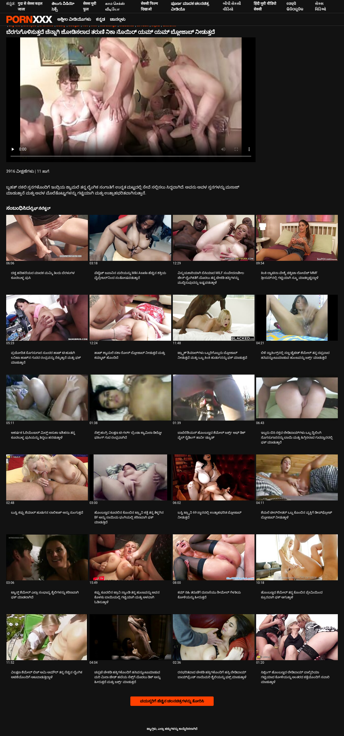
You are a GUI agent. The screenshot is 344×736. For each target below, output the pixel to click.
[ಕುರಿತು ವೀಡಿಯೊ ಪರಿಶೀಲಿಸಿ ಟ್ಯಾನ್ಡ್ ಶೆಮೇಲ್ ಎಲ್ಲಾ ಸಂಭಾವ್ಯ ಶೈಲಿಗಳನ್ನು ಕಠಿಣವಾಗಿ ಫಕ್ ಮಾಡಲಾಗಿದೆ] (47, 557)
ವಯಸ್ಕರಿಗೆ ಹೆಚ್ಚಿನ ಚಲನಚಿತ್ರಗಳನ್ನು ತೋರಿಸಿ (172, 701)
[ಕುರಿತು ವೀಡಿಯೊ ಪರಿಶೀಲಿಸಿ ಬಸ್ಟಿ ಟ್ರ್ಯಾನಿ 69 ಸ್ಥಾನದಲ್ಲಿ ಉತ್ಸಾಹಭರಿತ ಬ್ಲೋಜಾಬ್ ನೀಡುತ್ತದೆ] (214, 477)
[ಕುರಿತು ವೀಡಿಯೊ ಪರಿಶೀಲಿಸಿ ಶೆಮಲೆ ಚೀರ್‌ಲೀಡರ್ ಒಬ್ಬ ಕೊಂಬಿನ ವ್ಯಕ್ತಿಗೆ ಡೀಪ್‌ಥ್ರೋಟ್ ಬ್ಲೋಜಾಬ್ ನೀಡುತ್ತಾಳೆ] (297, 477)
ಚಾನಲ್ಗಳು (118, 19)
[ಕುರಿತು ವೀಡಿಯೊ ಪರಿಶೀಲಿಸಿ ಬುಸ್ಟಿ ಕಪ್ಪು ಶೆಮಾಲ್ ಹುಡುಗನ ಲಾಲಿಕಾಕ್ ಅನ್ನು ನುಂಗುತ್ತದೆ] (47, 477)
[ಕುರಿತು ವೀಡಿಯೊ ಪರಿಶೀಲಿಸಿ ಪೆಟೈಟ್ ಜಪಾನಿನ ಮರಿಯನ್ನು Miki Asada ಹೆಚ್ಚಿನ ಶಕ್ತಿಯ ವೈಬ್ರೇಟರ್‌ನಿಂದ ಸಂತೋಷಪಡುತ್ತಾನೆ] (130, 238)
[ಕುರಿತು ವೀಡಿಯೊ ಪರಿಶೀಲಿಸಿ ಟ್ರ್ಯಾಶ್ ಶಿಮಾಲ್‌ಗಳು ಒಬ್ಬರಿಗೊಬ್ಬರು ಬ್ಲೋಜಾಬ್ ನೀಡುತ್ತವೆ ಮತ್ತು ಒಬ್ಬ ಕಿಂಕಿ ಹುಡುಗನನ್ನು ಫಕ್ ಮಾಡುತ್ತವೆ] (214, 318)
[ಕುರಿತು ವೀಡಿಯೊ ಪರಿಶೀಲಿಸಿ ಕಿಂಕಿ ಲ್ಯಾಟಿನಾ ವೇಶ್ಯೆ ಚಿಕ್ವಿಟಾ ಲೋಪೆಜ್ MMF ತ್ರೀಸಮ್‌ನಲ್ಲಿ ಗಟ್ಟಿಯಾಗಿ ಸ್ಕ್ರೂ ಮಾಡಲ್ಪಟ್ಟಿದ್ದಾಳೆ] (297, 238)
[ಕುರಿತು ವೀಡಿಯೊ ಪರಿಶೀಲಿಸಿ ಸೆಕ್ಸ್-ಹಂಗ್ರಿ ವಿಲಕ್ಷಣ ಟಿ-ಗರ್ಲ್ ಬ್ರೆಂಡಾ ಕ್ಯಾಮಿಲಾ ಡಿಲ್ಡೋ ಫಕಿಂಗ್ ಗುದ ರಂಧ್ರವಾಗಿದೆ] (130, 398)
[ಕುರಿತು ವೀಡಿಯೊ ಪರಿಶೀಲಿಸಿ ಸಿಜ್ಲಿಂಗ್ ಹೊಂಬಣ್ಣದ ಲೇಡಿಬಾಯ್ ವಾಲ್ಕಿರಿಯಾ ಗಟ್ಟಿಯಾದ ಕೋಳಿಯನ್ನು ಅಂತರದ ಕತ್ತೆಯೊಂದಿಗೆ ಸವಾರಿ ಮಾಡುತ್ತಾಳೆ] (297, 637)
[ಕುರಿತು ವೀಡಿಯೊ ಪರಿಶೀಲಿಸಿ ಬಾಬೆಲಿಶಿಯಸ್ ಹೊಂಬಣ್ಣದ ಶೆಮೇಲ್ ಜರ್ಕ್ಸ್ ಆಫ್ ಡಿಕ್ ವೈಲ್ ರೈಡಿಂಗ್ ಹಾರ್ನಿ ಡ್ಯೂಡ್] (214, 398)
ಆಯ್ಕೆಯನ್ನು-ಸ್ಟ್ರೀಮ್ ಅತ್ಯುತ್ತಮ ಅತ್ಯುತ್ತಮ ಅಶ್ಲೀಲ (29, 19)
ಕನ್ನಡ (100, 19)
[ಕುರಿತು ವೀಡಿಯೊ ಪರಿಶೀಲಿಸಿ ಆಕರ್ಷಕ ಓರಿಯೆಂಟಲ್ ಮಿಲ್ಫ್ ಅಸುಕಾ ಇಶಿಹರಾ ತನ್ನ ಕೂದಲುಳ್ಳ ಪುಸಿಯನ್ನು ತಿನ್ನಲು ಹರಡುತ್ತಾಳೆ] (47, 398)
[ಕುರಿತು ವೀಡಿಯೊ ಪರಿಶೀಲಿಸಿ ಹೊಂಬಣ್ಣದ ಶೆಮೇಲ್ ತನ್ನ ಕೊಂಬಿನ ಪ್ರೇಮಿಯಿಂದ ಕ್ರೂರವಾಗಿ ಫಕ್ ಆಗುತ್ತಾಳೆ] (297, 557)
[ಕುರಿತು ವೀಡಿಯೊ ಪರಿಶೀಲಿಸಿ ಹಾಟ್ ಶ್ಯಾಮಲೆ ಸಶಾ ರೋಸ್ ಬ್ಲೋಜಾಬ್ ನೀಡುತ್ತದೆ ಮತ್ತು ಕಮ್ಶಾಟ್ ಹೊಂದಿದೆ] (130, 318)
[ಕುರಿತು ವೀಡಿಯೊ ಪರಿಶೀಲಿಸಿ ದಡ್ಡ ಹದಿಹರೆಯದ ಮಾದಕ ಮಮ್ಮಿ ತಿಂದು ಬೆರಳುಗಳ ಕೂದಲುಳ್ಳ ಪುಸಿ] (47, 238)
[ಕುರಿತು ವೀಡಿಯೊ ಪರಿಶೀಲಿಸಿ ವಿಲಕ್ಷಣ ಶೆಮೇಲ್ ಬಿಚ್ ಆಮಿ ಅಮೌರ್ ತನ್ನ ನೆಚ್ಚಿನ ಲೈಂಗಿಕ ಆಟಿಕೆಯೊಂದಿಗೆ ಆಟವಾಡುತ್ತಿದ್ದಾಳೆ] (47, 637)
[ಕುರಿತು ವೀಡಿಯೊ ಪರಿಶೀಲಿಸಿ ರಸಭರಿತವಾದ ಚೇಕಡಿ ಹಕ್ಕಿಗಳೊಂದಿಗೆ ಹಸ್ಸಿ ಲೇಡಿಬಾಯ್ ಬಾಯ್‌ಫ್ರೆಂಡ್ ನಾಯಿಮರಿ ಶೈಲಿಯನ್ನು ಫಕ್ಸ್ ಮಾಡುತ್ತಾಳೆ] (214, 637)
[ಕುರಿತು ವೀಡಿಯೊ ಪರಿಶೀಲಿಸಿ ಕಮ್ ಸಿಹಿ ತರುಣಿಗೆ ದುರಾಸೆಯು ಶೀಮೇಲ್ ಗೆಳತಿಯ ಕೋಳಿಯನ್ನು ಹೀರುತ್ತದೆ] (214, 557)
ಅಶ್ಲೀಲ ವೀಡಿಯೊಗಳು (74, 19)
